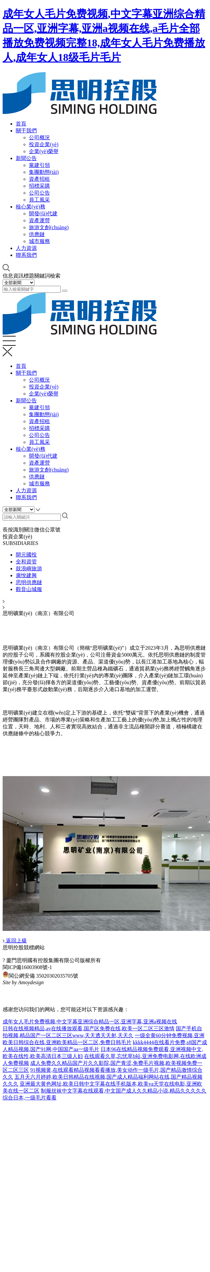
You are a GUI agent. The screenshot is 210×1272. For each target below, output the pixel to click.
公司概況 (39, 137)
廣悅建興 (26, 575)
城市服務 (39, 241)
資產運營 (39, 220)
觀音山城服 (29, 589)
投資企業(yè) (43, 144)
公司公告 (39, 193)
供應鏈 (37, 234)
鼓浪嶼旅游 (29, 568)
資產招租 (39, 179)
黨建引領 (39, 165)
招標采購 (39, 186)
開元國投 (26, 554)
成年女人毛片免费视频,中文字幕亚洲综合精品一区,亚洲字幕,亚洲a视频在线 (90, 1021)
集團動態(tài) (44, 172)
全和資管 (26, 561)
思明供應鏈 (29, 582)
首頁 (21, 123)
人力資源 (26, 248)
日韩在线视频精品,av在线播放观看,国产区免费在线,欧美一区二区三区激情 (89, 1028)
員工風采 (39, 200)
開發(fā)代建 (43, 213)
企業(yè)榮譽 (43, 151)
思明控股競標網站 (24, 947)
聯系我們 (26, 255)
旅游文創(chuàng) (49, 227)
